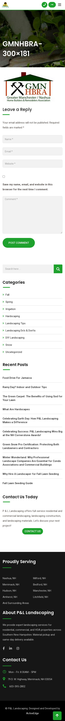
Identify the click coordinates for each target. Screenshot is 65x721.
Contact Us (33, 531)
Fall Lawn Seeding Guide (18, 483)
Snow (9, 344)
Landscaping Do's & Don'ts (21, 330)
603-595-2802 (17, 686)
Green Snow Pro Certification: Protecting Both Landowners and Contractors (31, 446)
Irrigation (11, 309)
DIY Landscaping (15, 337)
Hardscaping (13, 316)
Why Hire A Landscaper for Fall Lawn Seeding (31, 474)
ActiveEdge (32, 713)
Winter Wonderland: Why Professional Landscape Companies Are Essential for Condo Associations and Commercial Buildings (32, 461)
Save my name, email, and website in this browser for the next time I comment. (28, 187)
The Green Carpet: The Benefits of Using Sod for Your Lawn (32, 398)
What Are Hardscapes (16, 409)
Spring (9, 301)
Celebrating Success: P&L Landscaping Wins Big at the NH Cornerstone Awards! (32, 433)
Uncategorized (14, 352)
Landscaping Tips (15, 323)
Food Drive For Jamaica (17, 377)
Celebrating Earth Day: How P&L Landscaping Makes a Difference (30, 420)
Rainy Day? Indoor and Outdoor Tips (25, 387)
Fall (7, 294)
